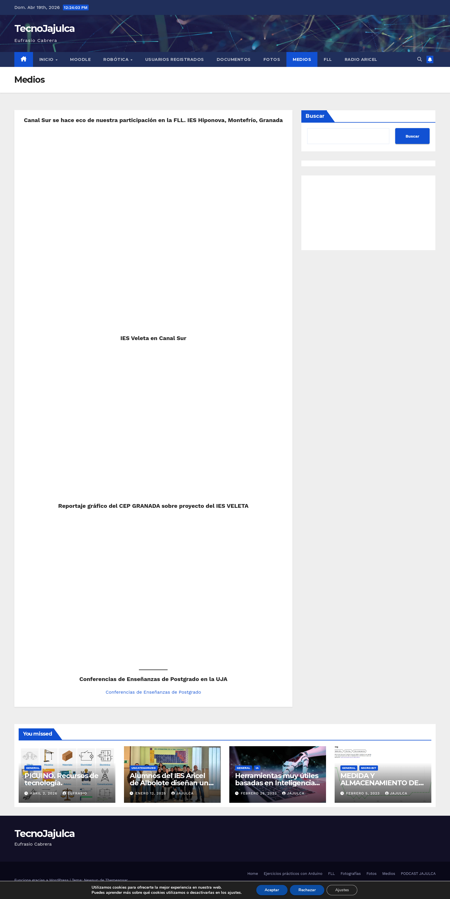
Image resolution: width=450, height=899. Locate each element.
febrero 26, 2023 (259, 793)
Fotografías (351, 873)
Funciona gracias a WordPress (42, 880)
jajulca (182, 793)
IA (257, 767)
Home (252, 873)
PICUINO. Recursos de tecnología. (61, 779)
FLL (328, 59)
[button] (419, 59)
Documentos (234, 59)
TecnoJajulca (44, 28)
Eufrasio (75, 793)
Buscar (315, 116)
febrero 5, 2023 (363, 793)
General (33, 767)
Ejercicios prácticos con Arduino (293, 873)
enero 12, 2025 (151, 793)
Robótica (116, 59)
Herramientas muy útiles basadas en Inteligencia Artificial (276, 782)
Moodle (80, 59)
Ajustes (342, 890)
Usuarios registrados (174, 59)
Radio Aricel (361, 59)
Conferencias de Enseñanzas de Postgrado (153, 692)
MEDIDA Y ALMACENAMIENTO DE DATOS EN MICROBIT (379, 782)
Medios (302, 59)
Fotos (271, 59)
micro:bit (368, 767)
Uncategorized (143, 767)
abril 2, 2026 (44, 793)
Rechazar (307, 890)
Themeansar (116, 880)
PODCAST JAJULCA (418, 873)
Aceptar (272, 890)
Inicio (47, 59)
